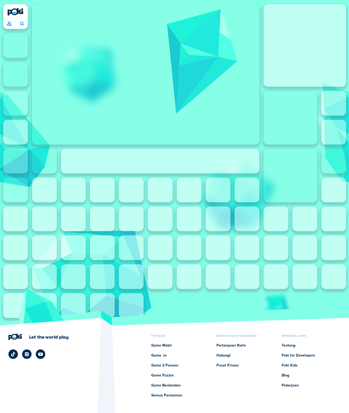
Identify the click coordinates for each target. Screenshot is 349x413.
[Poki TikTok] (13, 354)
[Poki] (15, 12)
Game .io (158, 355)
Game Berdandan (166, 385)
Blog (285, 375)
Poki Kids (289, 365)
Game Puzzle (162, 375)
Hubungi (223, 355)
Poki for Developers (298, 355)
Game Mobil (161, 345)
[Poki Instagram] (27, 354)
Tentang (288, 345)
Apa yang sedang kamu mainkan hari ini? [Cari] (22, 23)
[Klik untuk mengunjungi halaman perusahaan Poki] (38, 337)
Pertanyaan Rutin (231, 345)
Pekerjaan (290, 385)
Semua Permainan (166, 395)
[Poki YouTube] (40, 354)
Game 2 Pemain (164, 365)
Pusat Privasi (227, 365)
